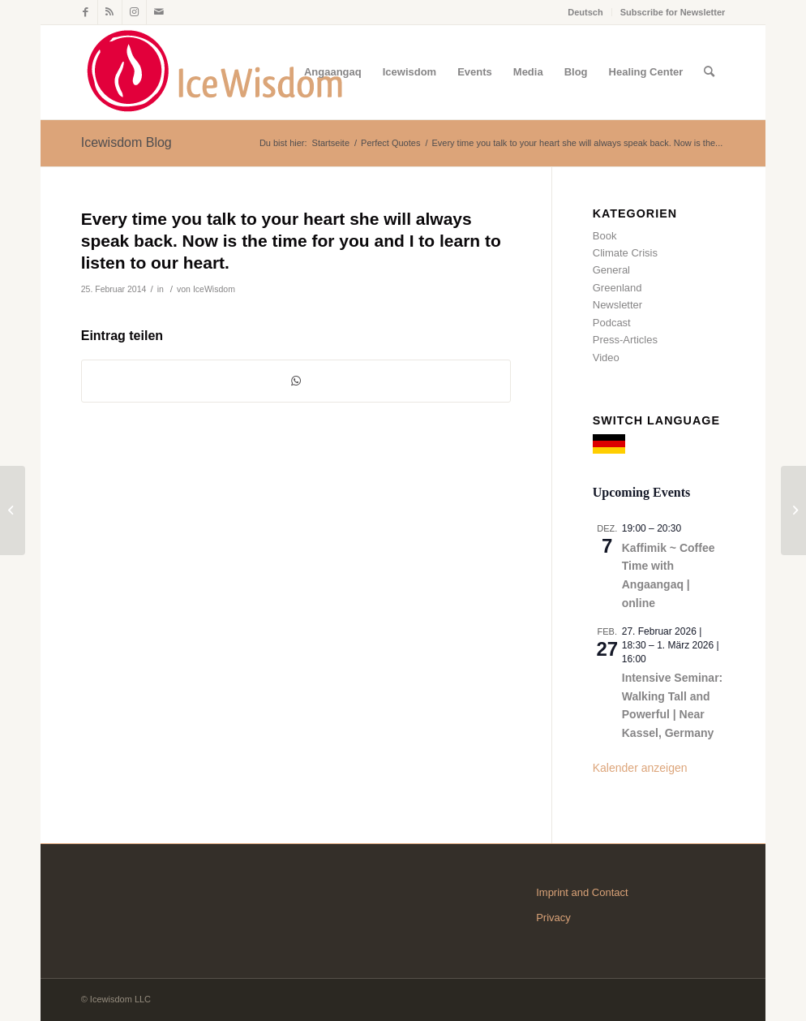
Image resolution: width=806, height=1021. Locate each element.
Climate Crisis (625, 253)
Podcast (612, 323)
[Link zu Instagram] (134, 12)
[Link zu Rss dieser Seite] (110, 12)
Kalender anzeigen (640, 767)
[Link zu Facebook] (85, 12)
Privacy (553, 917)
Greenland (617, 288)
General (611, 270)
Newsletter (617, 305)
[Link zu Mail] (159, 12)
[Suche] (709, 72)
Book (605, 236)
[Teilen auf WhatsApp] (296, 381)
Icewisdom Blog (126, 142)
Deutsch (585, 12)
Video (606, 357)
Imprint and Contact (582, 892)
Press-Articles (625, 340)
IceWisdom (214, 289)
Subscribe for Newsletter (673, 12)
